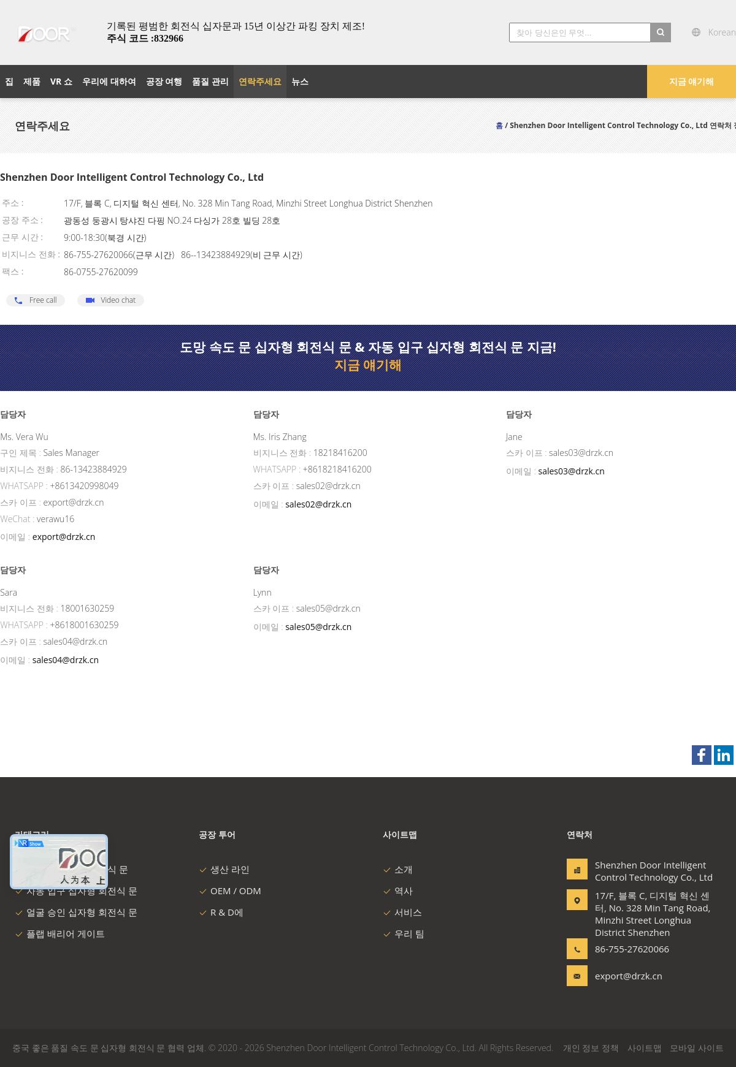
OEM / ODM (230, 890)
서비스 (402, 912)
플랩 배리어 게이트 (60, 933)
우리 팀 (403, 933)
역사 (398, 890)
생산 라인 (224, 869)
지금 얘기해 (692, 81)
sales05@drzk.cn (318, 626)
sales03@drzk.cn (572, 471)
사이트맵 (644, 1048)
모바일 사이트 (697, 1048)
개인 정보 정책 (591, 1048)
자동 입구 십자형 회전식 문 (76, 890)
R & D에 (221, 912)
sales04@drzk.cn (66, 660)
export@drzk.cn (64, 536)
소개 (398, 869)
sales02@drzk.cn (318, 504)
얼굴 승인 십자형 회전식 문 (76, 912)
